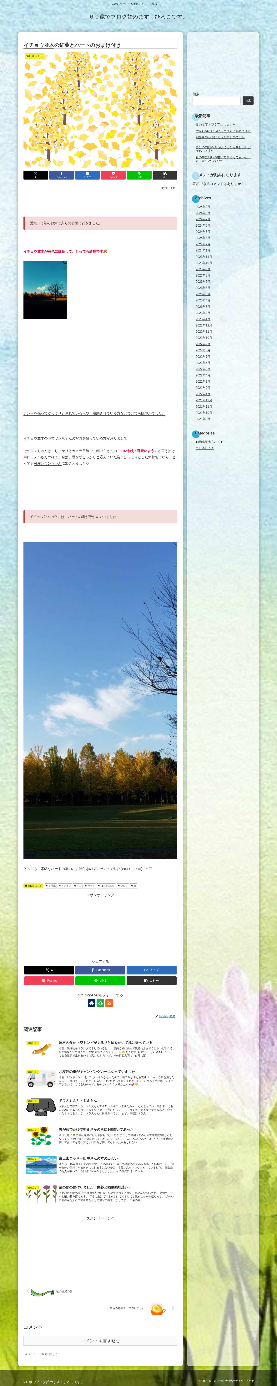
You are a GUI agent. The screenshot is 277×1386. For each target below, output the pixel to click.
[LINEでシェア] (139, 175)
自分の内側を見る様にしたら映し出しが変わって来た (223, 149)
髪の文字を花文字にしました (216, 124)
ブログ (123, 885)
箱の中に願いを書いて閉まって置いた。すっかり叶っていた (223, 159)
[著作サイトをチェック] (91, 1003)
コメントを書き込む (100, 1340)
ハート (90, 885)
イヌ (78, 885)
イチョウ (65, 885)
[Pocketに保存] (113, 175)
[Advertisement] (100, 201)
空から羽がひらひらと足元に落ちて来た (223, 131)
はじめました (106, 885)
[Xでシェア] (35, 175)
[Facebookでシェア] (61, 175)
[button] (165, 175)
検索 (196, 94)
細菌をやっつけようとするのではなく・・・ (220, 139)
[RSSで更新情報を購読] (109, 1003)
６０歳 (51, 885)
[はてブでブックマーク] (87, 175)
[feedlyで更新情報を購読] (100, 1003)
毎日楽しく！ (33, 885)
